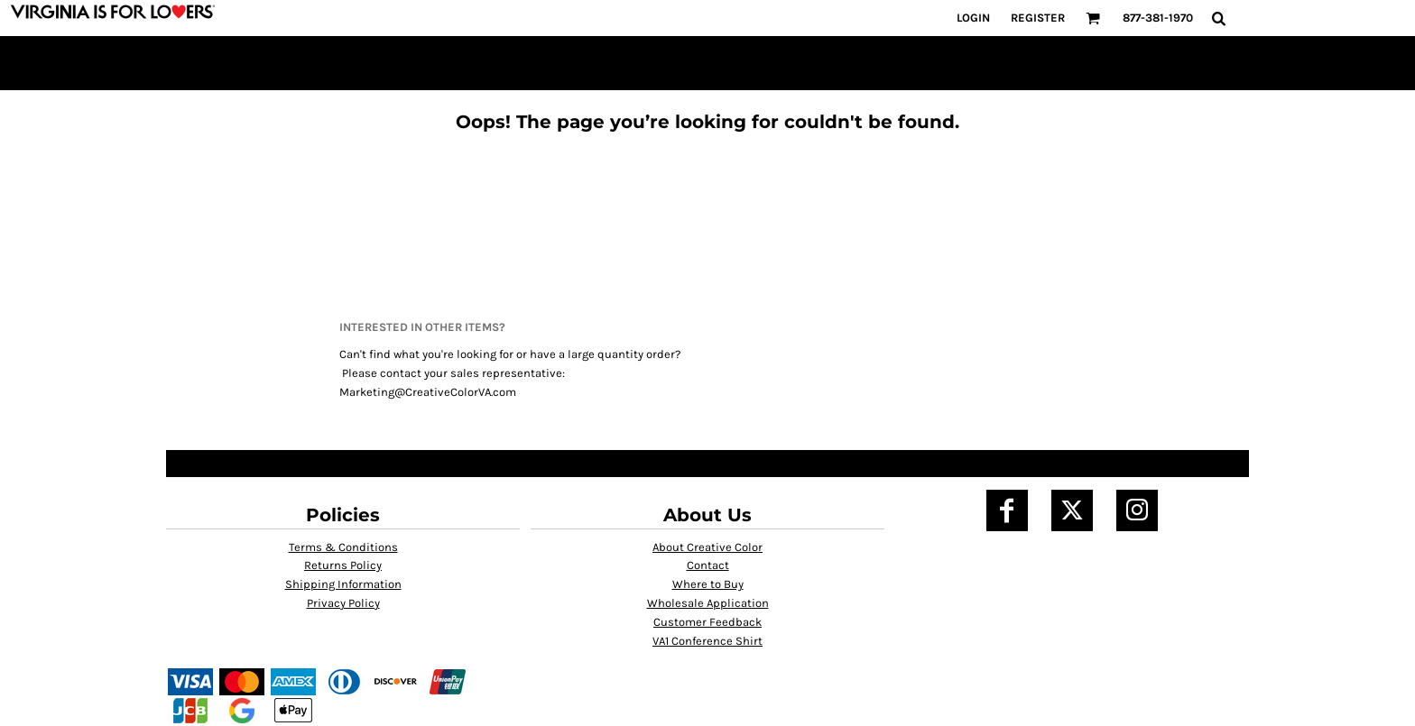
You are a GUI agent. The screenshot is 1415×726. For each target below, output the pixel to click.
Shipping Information (343, 584)
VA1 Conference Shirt (707, 641)
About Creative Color (707, 547)
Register (1038, 17)
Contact (708, 565)
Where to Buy (708, 584)
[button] (1093, 18)
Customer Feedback (707, 622)
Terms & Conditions (343, 547)
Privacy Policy (343, 603)
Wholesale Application (708, 603)
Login (973, 17)
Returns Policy (343, 565)
